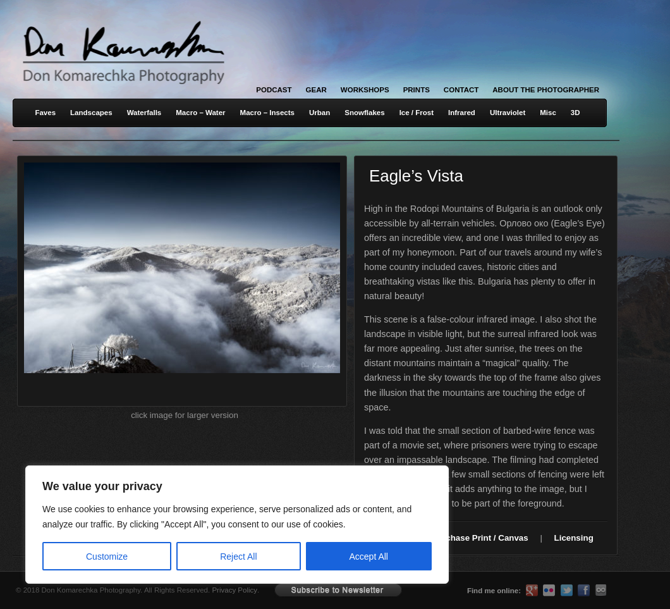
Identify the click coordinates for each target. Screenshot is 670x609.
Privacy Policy (234, 590)
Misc (548, 112)
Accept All (369, 556)
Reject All (238, 556)
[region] (164, 524)
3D (575, 112)
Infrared (461, 112)
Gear (316, 90)
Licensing (574, 538)
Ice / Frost (416, 112)
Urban (319, 112)
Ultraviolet (507, 112)
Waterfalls (144, 112)
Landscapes (91, 112)
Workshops (365, 90)
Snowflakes (364, 112)
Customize (107, 556)
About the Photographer (545, 90)
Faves (45, 112)
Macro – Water (200, 112)
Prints (416, 90)
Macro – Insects (267, 112)
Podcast (273, 90)
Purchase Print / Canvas (480, 538)
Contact (461, 90)
